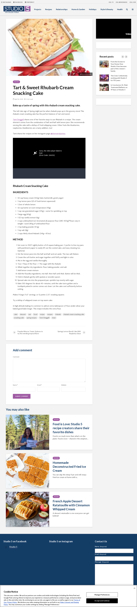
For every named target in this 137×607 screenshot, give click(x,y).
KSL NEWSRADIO (121, 2)
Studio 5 (13, 547)
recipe (42, 314)
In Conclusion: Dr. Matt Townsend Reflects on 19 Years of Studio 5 (119, 87)
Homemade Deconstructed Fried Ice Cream (69, 466)
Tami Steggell (18, 119)
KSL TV (111, 2)
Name (15, 385)
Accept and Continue (102, 601)
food (35, 314)
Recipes (48, 9)
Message (102, 562)
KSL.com (133, 2)
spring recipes (32, 318)
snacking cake (19, 318)
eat (29, 314)
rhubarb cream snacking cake (74, 314)
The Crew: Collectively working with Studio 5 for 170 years (119, 78)
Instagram (6, 2)
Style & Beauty (106, 9)
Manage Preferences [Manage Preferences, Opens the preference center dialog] (101, 595)
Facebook (18, 2)
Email (39, 385)
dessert (23, 314)
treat (54, 318)
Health (120, 9)
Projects (37, 9)
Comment (16, 357)
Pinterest (29, 2)
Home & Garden (78, 9)
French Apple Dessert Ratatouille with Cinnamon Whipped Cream (71, 505)
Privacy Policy (12, 602)
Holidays (92, 9)
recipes (50, 314)
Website (63, 385)
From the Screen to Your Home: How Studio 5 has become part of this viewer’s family (118, 66)
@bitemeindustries (58, 133)
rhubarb (58, 314)
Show (27, 9)
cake (15, 314)
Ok (134, 588)
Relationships (62, 9)
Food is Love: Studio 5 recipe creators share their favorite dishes (71, 428)
